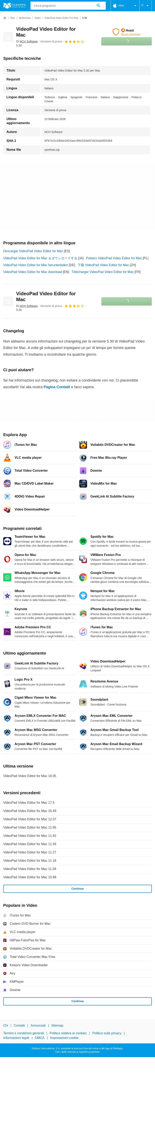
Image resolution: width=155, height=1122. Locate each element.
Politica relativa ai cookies (68, 1033)
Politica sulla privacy (106, 1033)
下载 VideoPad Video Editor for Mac (103, 265)
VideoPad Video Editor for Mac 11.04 (29, 869)
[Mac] (12, 18)
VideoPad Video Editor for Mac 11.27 (29, 852)
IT (145, 5)
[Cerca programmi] (98, 6)
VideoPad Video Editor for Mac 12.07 (29, 819)
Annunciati (38, 1025)
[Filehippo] (14, 5)
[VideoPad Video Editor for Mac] (62, 18)
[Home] (4, 18)
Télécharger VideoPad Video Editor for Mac (102, 272)
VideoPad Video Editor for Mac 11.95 (29, 827)
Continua (77, 888)
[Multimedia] (24, 18)
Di (27, 41)
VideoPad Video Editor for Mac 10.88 (29, 877)
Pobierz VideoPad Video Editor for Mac (114, 258)
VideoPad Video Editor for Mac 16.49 (29, 811)
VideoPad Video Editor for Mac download (32, 272)
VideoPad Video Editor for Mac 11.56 (29, 844)
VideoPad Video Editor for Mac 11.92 (29, 835)
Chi (5, 1025)
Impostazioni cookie (64, 1038)
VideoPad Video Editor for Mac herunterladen (35, 265)
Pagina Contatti (57, 387)
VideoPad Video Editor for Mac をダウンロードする (40, 258)
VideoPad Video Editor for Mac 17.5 (28, 802)
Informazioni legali (16, 1038)
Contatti (19, 1025)
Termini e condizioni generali (23, 1033)
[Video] (38, 18)
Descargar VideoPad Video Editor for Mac (33, 251)
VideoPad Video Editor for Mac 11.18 (29, 860)
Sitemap (57, 1025)
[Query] (68, 6)
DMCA (39, 1038)
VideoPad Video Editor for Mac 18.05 (29, 776)
